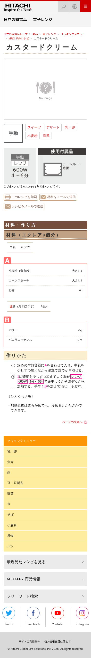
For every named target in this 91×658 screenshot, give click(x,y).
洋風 (46, 136)
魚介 (10, 462)
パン (10, 546)
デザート (53, 127)
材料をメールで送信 (61, 197)
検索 (62, 5)
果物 (10, 535)
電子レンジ (49, 34)
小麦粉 (32, 136)
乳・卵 (70, 127)
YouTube (57, 616)
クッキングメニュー (73, 34)
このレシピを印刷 (24, 197)
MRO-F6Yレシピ (18, 38)
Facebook (33, 616)
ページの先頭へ (72, 422)
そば (10, 514)
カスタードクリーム (42, 47)
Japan (73, 5)
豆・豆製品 (15, 483)
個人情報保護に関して (57, 641)
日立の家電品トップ (16, 34)
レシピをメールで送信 (27, 206)
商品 (35, 34)
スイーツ (34, 127)
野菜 (10, 493)
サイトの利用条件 (29, 641)
